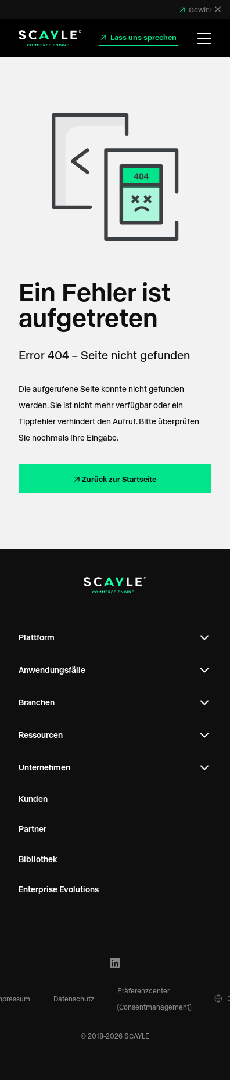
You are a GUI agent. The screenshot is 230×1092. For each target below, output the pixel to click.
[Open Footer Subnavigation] (204, 637)
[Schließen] (218, 9)
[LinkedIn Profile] (115, 963)
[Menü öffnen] (204, 38)
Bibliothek (38, 859)
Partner (32, 829)
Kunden (33, 798)
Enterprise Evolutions (59, 889)
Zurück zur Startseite (119, 478)
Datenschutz (73, 998)
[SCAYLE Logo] (50, 38)
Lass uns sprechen (143, 37)
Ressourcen (41, 735)
